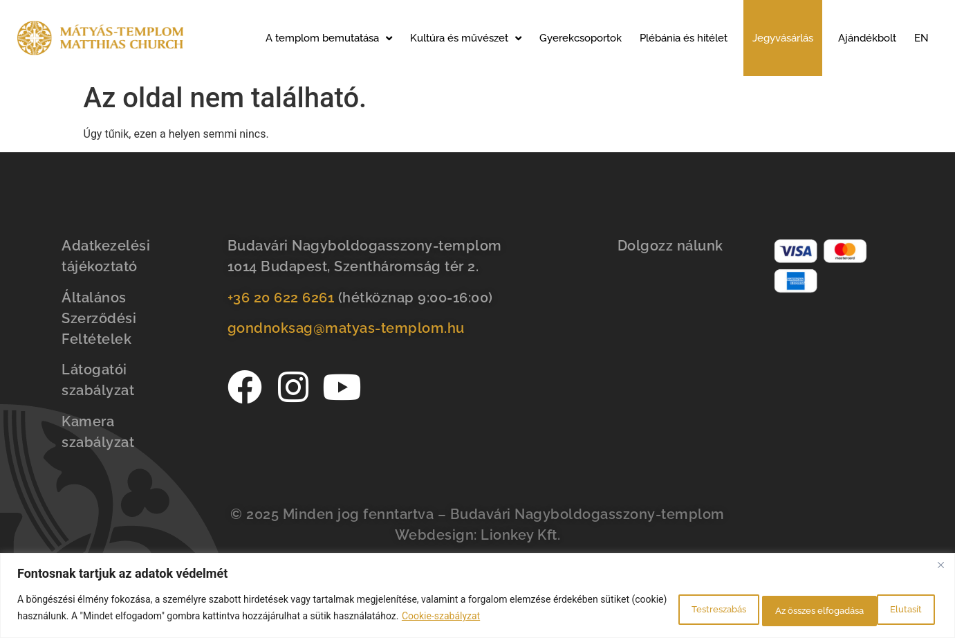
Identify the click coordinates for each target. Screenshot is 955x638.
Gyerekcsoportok (580, 38)
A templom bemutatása (329, 38)
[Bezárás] (940, 567)
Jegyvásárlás (782, 38)
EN (921, 38)
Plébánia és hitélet (683, 38)
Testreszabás (665, 609)
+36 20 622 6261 (281, 297)
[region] (477, 597)
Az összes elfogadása (868, 609)
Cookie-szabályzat (510, 617)
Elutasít (757, 609)
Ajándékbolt (867, 38)
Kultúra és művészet (465, 38)
